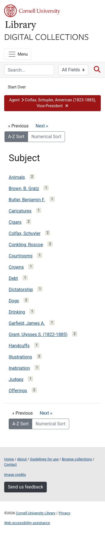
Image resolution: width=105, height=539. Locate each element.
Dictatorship (21, 289)
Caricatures (20, 211)
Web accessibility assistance (27, 523)
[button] (52, 103)
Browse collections (77, 459)
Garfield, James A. (27, 323)
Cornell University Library (35, 513)
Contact (10, 464)
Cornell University (32, 10)
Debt (13, 278)
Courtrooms (20, 256)
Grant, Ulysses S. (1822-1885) (38, 334)
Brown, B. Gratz (24, 188)
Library (21, 25)
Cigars (15, 222)
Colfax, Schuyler (25, 233)
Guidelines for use (44, 459)
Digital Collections (46, 36)
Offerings (18, 390)
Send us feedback (25, 487)
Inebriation (19, 368)
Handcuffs (19, 345)
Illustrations (20, 357)
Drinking (17, 312)
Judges (16, 379)
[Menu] (17, 54)
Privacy (64, 513)
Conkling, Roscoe (26, 244)
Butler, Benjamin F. (27, 199)
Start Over (17, 87)
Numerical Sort (46, 136)
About (22, 459)
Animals (17, 177)
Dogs (14, 300)
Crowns (16, 267)
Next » (42, 126)
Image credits (15, 474)
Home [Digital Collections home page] (9, 459)
